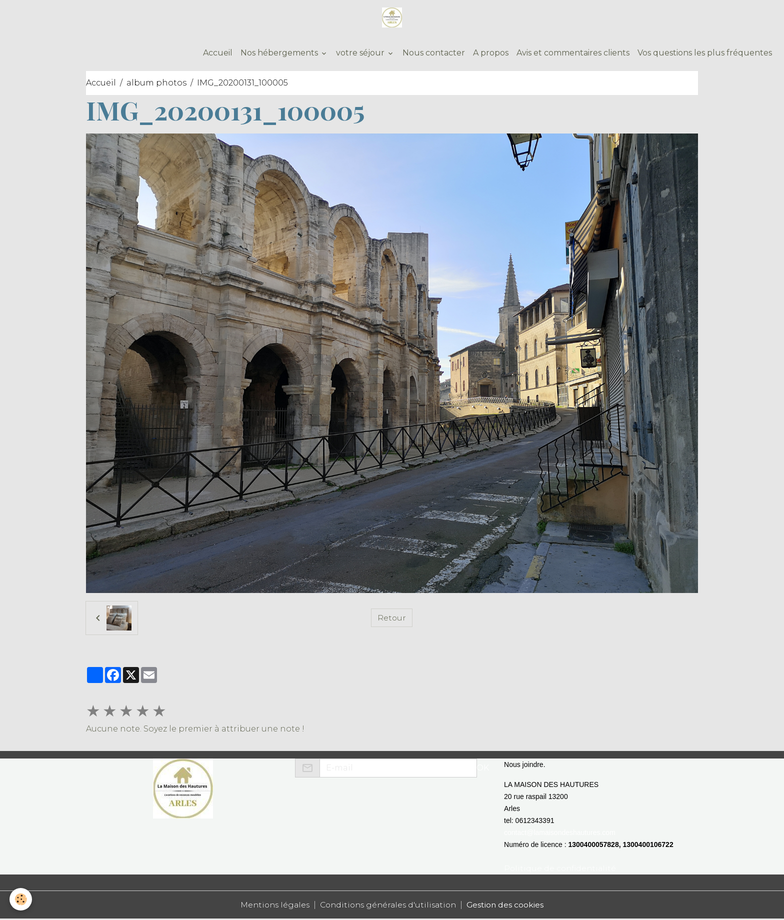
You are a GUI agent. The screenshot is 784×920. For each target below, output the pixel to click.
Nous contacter (433, 53)
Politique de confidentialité (561, 869)
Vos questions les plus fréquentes (705, 53)
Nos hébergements (280, 53)
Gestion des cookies (510, 905)
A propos (490, 53)
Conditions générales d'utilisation (389, 905)
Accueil (216, 53)
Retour (391, 619)
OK (482, 769)
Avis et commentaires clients (573, 53)
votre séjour (361, 53)
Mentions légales (271, 905)
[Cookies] (21, 899)
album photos (156, 83)
